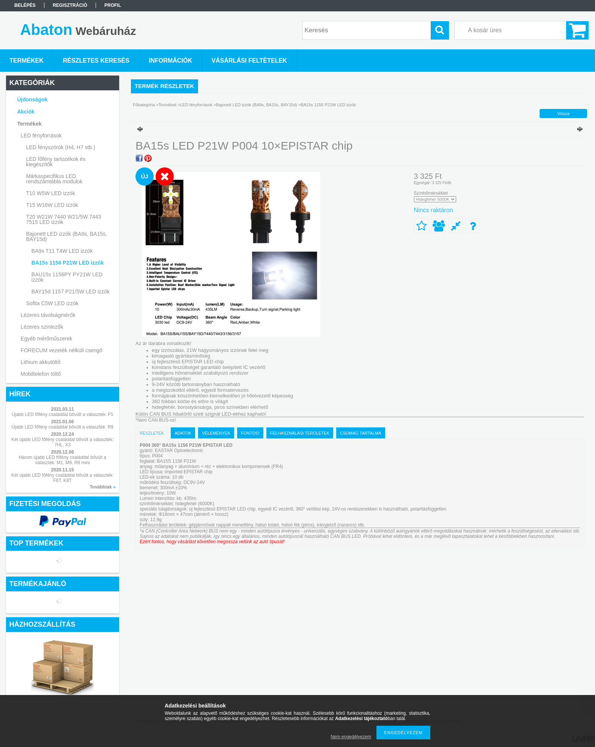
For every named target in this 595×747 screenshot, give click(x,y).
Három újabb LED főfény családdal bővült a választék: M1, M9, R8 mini (62, 460)
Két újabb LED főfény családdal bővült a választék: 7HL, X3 (62, 442)
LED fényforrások (196, 104)
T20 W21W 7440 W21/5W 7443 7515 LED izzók (63, 219)
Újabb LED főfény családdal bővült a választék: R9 (62, 427)
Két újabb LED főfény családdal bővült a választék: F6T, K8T (62, 478)
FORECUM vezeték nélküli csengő (61, 350)
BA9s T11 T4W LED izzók (62, 251)
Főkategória (144, 104)
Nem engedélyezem (351, 736)
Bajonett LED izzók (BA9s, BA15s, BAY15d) (256, 104)
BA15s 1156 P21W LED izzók (67, 263)
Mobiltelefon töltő (40, 374)
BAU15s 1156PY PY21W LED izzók (66, 277)
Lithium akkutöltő (40, 362)
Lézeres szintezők (41, 327)
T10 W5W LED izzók (50, 193)
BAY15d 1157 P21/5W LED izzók (70, 291)
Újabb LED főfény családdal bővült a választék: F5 (62, 414)
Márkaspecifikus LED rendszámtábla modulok (54, 178)
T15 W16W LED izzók (52, 205)
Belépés (25, 5)
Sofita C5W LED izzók (52, 303)
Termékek (168, 104)
